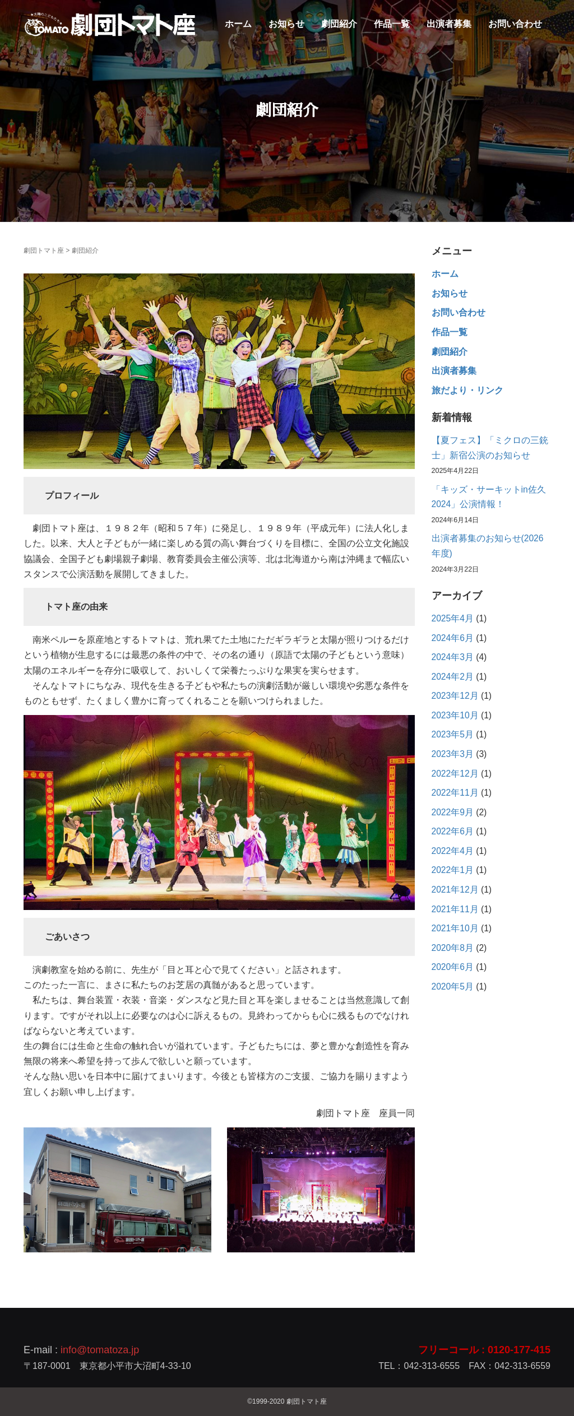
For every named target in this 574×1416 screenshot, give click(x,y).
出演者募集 (449, 24)
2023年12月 (455, 695)
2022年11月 (455, 792)
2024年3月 (453, 657)
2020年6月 (453, 967)
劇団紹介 (339, 24)
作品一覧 (392, 24)
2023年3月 (453, 754)
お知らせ (286, 24)
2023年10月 (455, 715)
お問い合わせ (515, 24)
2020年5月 (453, 986)
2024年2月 (453, 676)
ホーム (238, 24)
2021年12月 (455, 889)
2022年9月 (453, 812)
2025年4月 (453, 618)
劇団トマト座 (44, 250)
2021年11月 (455, 909)
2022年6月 (453, 831)
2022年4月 (453, 851)
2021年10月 (455, 928)
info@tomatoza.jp (100, 1349)
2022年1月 (453, 870)
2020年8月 (453, 948)
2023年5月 (453, 734)
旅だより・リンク (467, 390)
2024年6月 (453, 638)
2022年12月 (455, 773)
